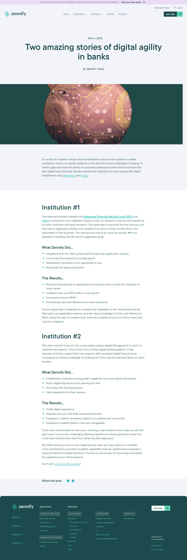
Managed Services (103, 518)
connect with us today (67, 463)
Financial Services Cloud (78, 522)
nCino (84, 175)
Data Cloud (74, 526)
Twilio (70, 549)
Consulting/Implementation (107, 539)
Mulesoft (73, 537)
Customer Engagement (105, 522)
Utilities (43, 546)
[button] (80, 14)
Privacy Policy (156, 546)
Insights (123, 14)
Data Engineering (103, 535)
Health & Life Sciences (49, 542)
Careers (18, 543)
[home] (15, 14)
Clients (110, 14)
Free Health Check (161, 8)
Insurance (44, 530)
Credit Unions (45, 522)
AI (96, 530)
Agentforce (74, 533)
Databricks (72, 541)
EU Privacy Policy (158, 549)
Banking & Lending (47, 518)
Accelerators (129, 518)
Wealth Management (48, 526)
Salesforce (69, 175)
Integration (100, 526)
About (66, 14)
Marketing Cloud (76, 530)
